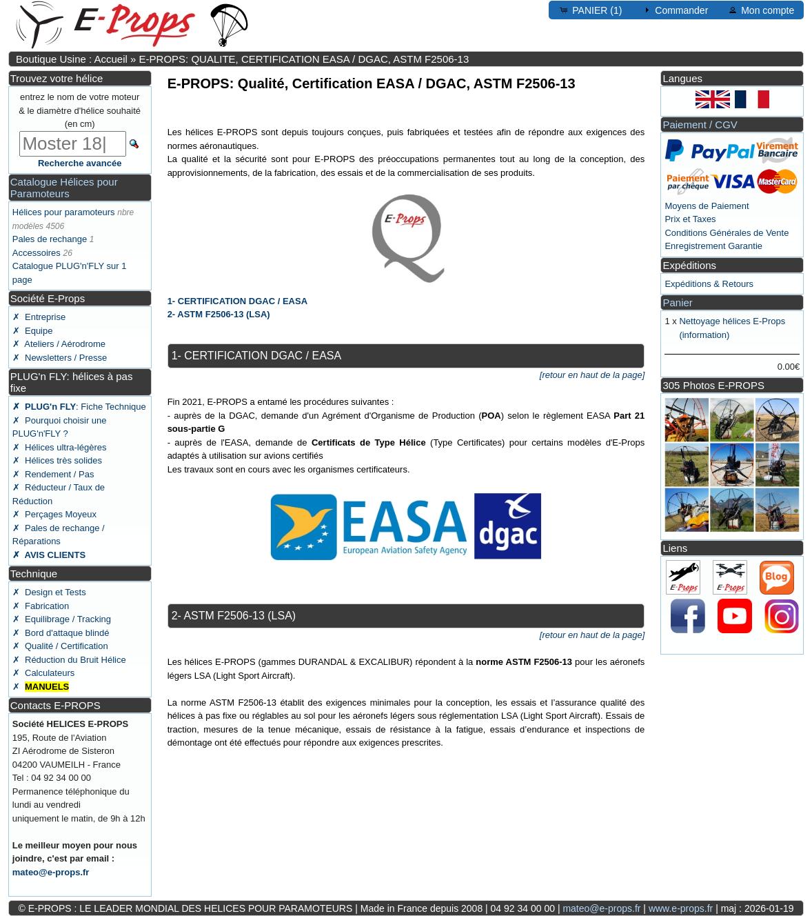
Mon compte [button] (760, 9)
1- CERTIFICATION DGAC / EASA (237, 301)
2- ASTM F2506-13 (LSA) (219, 314)
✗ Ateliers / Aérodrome (58, 344)
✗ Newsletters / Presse (59, 357)
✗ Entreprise (38, 317)
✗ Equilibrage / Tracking (61, 619)
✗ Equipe (32, 331)
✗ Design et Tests (49, 592)
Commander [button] (674, 9)
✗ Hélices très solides (57, 460)
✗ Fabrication (41, 606)
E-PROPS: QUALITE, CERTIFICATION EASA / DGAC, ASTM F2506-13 (304, 59)
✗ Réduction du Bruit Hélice (69, 660)
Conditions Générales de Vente (726, 233)
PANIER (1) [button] (590, 9)
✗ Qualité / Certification (60, 646)
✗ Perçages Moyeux (54, 514)
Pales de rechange (49, 239)
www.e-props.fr (681, 908)
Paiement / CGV (699, 124)
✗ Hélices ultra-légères (59, 447)
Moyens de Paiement (706, 206)
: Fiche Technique (79, 406)
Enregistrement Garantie (713, 246)
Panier (677, 302)
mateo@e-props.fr (51, 872)
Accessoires (36, 253)
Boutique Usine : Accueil (72, 59)
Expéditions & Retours (708, 284)
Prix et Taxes (689, 219)
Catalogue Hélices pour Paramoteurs (64, 187)
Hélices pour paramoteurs (63, 212)
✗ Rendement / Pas (53, 474)
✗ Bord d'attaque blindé (61, 633)
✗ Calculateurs (43, 673)
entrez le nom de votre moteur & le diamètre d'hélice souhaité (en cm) (80, 110)
